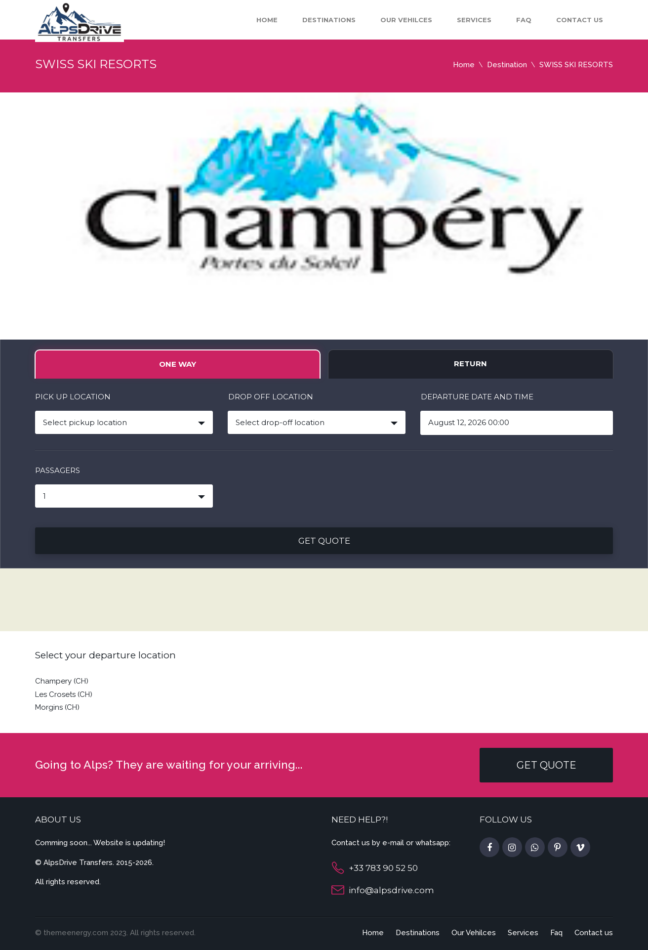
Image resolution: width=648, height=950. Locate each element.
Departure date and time (477, 396)
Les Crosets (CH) (63, 694)
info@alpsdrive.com (391, 890)
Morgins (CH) (57, 707)
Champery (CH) (61, 681)
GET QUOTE (546, 765)
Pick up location (73, 396)
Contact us (579, 20)
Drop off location (270, 396)
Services (474, 20)
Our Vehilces (406, 20)
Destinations (329, 20)
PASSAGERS (57, 470)
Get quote (324, 541)
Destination (507, 64)
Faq (523, 20)
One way (177, 364)
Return (470, 363)
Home (267, 20)
